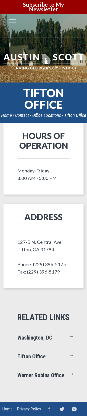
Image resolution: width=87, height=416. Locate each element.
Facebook (49, 409)
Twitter (62, 409)
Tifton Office (75, 115)
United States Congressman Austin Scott (43, 61)
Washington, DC (34, 337)
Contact (22, 115)
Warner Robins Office (40, 375)
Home (6, 115)
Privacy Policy (29, 409)
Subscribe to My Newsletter (43, 7)
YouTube (74, 409)
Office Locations (46, 115)
